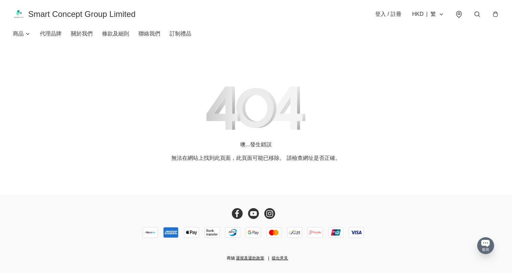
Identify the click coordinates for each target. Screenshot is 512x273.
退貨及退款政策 (250, 258)
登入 (388, 14)
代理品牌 (51, 33)
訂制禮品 (180, 33)
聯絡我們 (149, 33)
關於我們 (82, 33)
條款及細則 (115, 33)
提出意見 (280, 258)
